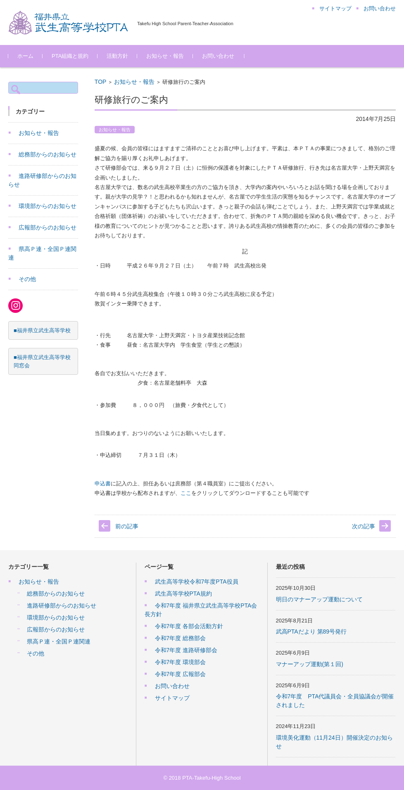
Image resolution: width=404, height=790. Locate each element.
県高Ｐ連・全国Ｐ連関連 (58, 641)
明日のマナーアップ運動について (319, 599)
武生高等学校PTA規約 (183, 593)
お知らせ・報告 (165, 56)
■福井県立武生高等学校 (42, 330)
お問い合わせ (218, 56)
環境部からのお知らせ (47, 206)
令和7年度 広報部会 (180, 674)
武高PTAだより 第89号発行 (311, 631)
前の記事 (126, 526)
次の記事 (363, 526)
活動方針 (117, 56)
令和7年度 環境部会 (180, 662)
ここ (186, 493)
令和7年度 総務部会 (180, 638)
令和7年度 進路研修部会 (186, 650)
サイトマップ (172, 698)
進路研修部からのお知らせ (61, 605)
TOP (101, 81)
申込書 (103, 483)
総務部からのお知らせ (47, 154)
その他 (27, 279)
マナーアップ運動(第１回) (309, 664)
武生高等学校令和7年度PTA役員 (196, 581)
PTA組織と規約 (70, 56)
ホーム (25, 56)
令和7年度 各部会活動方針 (189, 626)
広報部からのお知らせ (47, 227)
